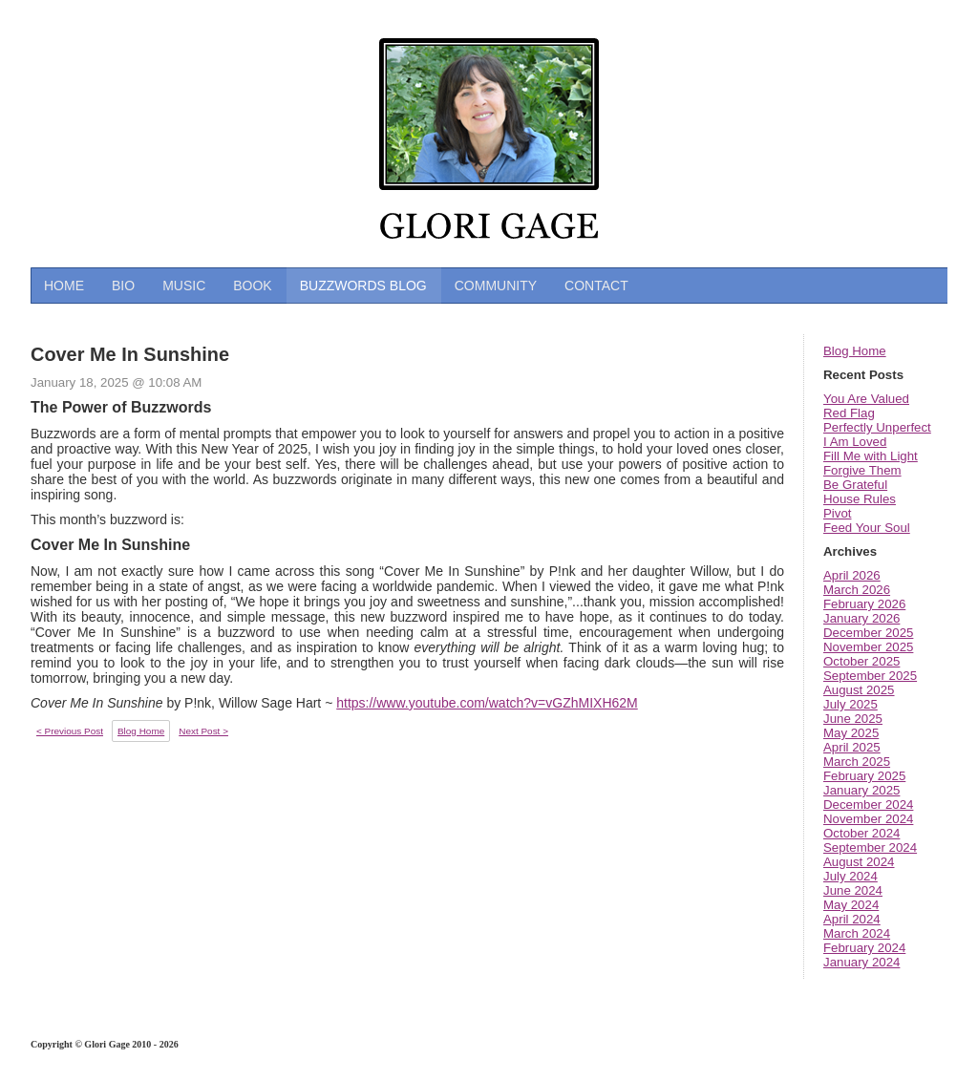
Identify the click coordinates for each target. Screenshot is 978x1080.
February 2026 (864, 604)
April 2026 (852, 575)
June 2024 (852, 890)
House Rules (859, 499)
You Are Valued (866, 399)
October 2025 (861, 661)
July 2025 (850, 704)
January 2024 (861, 962)
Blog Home (854, 351)
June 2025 (852, 718)
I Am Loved (854, 441)
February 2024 (864, 948)
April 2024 (852, 919)
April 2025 (852, 747)
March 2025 (856, 761)
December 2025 (868, 632)
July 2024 (850, 876)
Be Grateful (855, 484)
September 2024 (870, 847)
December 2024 (868, 804)
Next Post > (203, 731)
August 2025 (859, 690)
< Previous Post (69, 731)
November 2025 (868, 647)
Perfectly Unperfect (877, 427)
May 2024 (851, 905)
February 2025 (864, 776)
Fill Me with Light (870, 456)
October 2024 (861, 833)
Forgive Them (862, 470)
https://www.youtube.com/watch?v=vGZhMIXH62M (487, 702)
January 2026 (861, 618)
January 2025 (861, 790)
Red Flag (849, 413)
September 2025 (870, 675)
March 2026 (856, 589)
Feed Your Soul (866, 527)
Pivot (837, 513)
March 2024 (856, 933)
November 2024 (868, 819)
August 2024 (859, 862)
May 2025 (851, 733)
